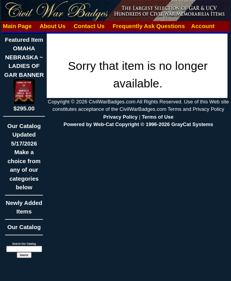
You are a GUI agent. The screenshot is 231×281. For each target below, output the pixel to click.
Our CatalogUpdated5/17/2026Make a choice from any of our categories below (24, 159)
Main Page (17, 26)
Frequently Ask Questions (149, 26)
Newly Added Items (24, 209)
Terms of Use (157, 117)
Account (203, 26)
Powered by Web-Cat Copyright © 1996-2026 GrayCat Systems (138, 124)
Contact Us (89, 26)
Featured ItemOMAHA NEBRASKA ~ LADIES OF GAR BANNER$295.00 (24, 74)
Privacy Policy (120, 117)
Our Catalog (24, 227)
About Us (52, 26)
